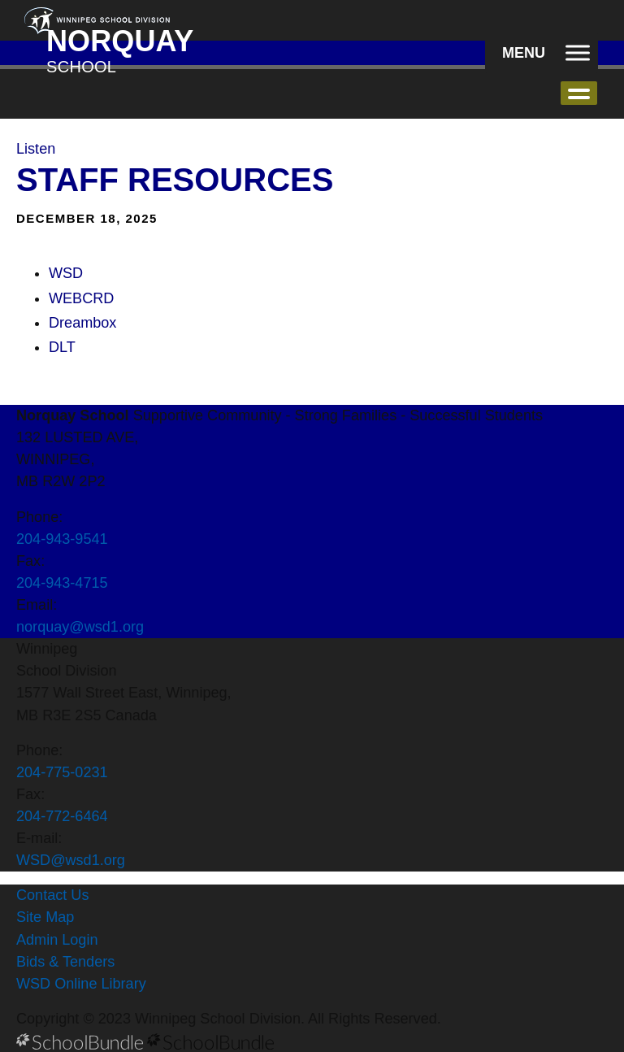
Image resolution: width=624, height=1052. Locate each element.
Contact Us (52, 895)
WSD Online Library (81, 984)
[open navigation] (541, 53)
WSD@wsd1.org (70, 860)
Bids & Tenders (65, 962)
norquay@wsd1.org (80, 627)
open (579, 93)
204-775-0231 (62, 772)
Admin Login (57, 940)
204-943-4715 (62, 583)
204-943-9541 (62, 539)
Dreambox (82, 323)
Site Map (45, 917)
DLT (62, 347)
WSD (66, 273)
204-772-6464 (62, 816)
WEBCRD (81, 298)
